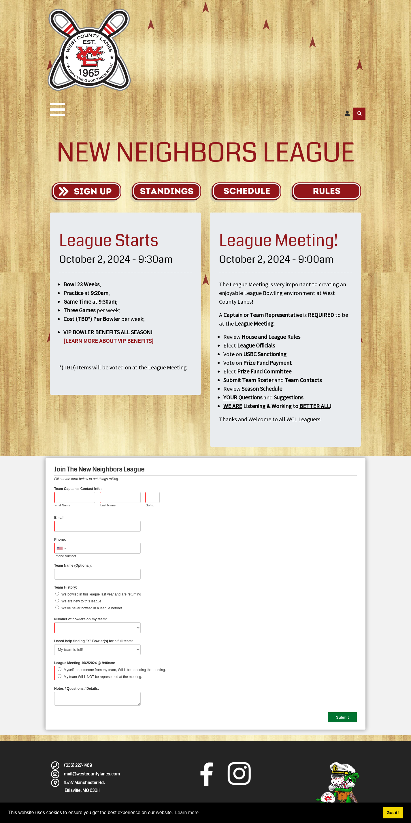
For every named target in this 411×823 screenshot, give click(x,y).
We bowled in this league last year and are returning (101, 594)
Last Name (108, 505)
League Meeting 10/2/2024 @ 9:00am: (84, 663)
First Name (62, 505)
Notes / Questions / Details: (76, 689)
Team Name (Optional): (73, 565)
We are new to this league (81, 601)
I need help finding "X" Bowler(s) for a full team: (93, 641)
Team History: (65, 587)
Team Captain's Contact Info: (78, 489)
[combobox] (61, 548)
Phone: (60, 540)
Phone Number (65, 556)
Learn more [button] (187, 812)
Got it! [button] (393, 812)
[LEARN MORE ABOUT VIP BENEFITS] (108, 340)
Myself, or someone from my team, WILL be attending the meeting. (115, 670)
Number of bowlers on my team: (80, 619)
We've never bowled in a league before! (91, 608)
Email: (59, 518)
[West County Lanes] (89, 49)
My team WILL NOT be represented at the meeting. (103, 677)
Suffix (150, 505)
